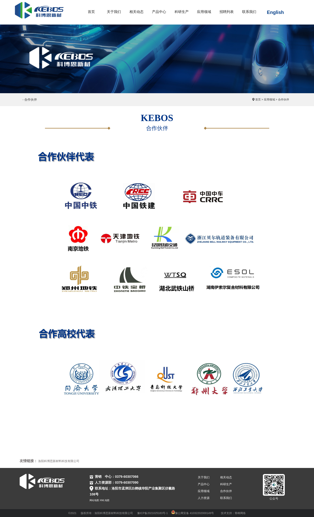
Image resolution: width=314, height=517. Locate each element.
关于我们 (204, 477)
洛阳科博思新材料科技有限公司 (58, 461)
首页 (258, 99)
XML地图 (104, 500)
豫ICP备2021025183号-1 (152, 513)
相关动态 (226, 477)
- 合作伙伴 (30, 99)
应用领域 (269, 99)
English (275, 12)
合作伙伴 (283, 99)
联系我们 (226, 498)
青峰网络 (240, 513)
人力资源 (204, 498)
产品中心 (204, 484)
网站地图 (94, 500)
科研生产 (226, 484)
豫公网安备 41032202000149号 (192, 513)
